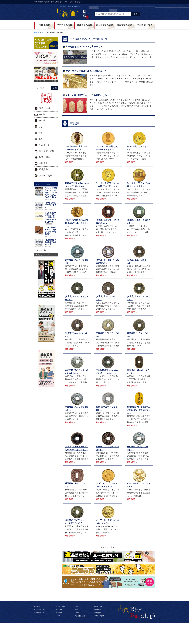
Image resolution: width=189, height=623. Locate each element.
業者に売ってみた (41, 613)
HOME (37, 606)
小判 (41, 133)
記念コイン (44, 145)
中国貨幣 (43, 163)
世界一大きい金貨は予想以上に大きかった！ (87, 71)
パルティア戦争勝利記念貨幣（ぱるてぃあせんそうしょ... (76, 223)
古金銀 (42, 120)
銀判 (41, 139)
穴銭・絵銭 (44, 108)
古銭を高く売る (144, 25)
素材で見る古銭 (124, 25)
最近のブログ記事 (43, 184)
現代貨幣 (43, 169)
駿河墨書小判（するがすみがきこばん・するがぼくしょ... (138, 410)
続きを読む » (70, 162)
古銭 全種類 (44, 25)
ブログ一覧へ (42, 250)
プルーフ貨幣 (45, 175)
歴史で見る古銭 (64, 25)
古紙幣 (42, 114)
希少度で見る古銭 (104, 25)
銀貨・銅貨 (44, 157)
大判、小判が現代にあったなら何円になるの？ (88, 95)
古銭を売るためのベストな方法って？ (84, 46)
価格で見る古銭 (84, 25)
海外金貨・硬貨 (46, 151)
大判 (41, 126)
